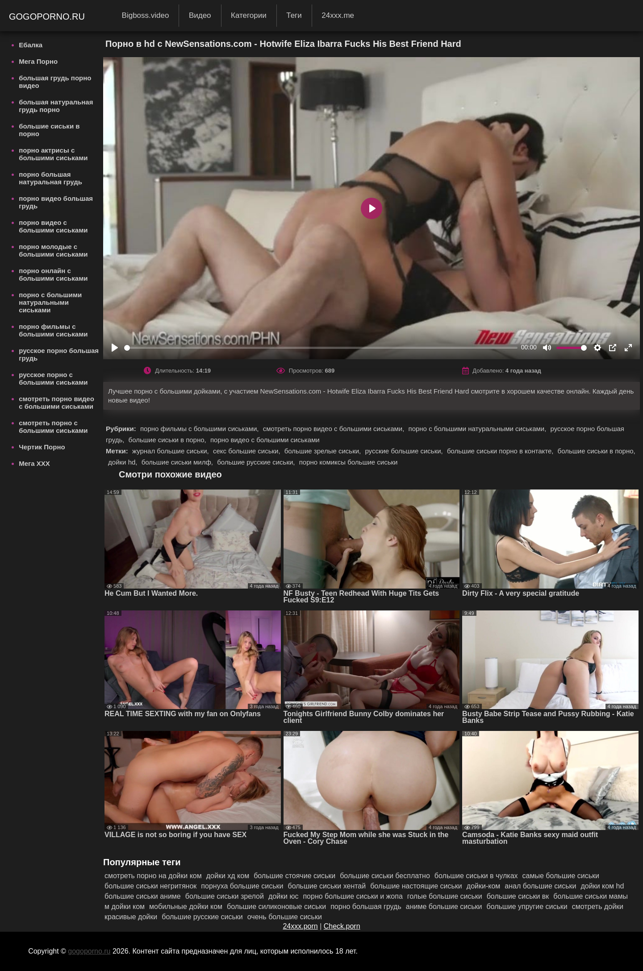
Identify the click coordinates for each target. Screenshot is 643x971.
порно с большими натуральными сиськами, (478, 428)
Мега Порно (38, 61)
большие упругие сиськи (526, 906)
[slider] (321, 348)
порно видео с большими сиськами (53, 226)
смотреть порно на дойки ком (153, 876)
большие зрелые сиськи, (323, 451)
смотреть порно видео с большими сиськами (56, 402)
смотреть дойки (597, 906)
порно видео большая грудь (56, 202)
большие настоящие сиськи (416, 886)
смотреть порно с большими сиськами (53, 426)
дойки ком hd (602, 886)
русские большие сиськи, (405, 451)
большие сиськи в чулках (476, 876)
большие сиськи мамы (590, 896)
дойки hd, (123, 462)
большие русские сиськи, (257, 462)
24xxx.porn (300, 926)
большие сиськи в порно (49, 129)
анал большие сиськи (540, 886)
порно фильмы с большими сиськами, (200, 428)
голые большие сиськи (444, 896)
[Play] (115, 347)
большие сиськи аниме (142, 896)
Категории (249, 15)
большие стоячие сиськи (294, 876)
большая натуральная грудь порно (56, 105)
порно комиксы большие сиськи (348, 462)
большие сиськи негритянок (150, 886)
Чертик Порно (42, 447)
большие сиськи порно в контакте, (501, 451)
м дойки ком (124, 906)
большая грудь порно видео (55, 81)
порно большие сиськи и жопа (352, 896)
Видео (200, 15)
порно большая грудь (365, 906)
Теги (294, 15)
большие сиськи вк (518, 896)
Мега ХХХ (34, 463)
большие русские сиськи (202, 917)
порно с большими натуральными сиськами (50, 302)
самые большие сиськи (560, 876)
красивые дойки (130, 917)
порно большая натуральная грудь (50, 178)
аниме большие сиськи (444, 906)
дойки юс (283, 896)
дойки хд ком (227, 876)
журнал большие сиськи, (171, 451)
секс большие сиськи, (247, 451)
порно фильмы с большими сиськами (53, 330)
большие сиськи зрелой (224, 896)
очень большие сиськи (284, 917)
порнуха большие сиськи (242, 886)
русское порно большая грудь (59, 354)
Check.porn (342, 926)
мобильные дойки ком (185, 906)
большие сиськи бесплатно (385, 876)
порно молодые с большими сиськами (53, 250)
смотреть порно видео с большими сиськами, (334, 428)
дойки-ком (484, 886)
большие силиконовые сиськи (276, 906)
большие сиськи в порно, (168, 440)
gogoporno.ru (48, 16)
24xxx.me (338, 15)
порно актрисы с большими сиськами (53, 154)
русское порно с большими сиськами (53, 378)
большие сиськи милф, (178, 462)
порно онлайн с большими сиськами (53, 274)
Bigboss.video (145, 15)
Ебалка (30, 45)
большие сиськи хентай (327, 886)
